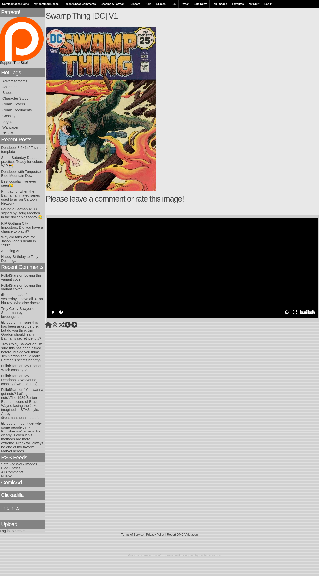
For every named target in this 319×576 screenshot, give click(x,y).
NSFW (7, 133)
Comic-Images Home (15, 3)
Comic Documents (17, 110)
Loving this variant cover (21, 277)
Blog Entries (11, 468)
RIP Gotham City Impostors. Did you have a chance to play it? (22, 227)
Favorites (238, 3)
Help (148, 3)
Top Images (219, 3)
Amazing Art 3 (12, 251)
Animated (10, 87)
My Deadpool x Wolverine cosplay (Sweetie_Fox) (19, 380)
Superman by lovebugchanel (12, 315)
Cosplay (8, 116)
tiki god (7, 295)
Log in (268, 3)
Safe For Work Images (19, 464)
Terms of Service (132, 534)
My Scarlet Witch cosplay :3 (21, 368)
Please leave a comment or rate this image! (115, 198)
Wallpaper (10, 127)
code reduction (210, 555)
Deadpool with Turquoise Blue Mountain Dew (21, 174)
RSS (173, 3)
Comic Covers (13, 104)
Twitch (185, 3)
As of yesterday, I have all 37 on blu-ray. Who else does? (22, 299)
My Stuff (254, 3)
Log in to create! (13, 531)
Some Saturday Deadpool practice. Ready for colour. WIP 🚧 (22, 162)
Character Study (15, 98)
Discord (135, 3)
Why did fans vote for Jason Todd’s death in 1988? (18, 241)
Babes (7, 93)
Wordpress (166, 555)
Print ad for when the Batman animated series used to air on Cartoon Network (20, 197)
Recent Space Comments (80, 3)
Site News (200, 3)
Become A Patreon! (113, 3)
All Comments (12, 472)
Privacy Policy (155, 534)
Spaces (161, 3)
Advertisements (14, 81)
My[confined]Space (46, 3)
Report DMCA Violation (182, 534)
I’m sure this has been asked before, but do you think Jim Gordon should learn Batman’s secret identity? (21, 330)
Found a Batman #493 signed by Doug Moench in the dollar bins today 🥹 (22, 213)
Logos (7, 122)
